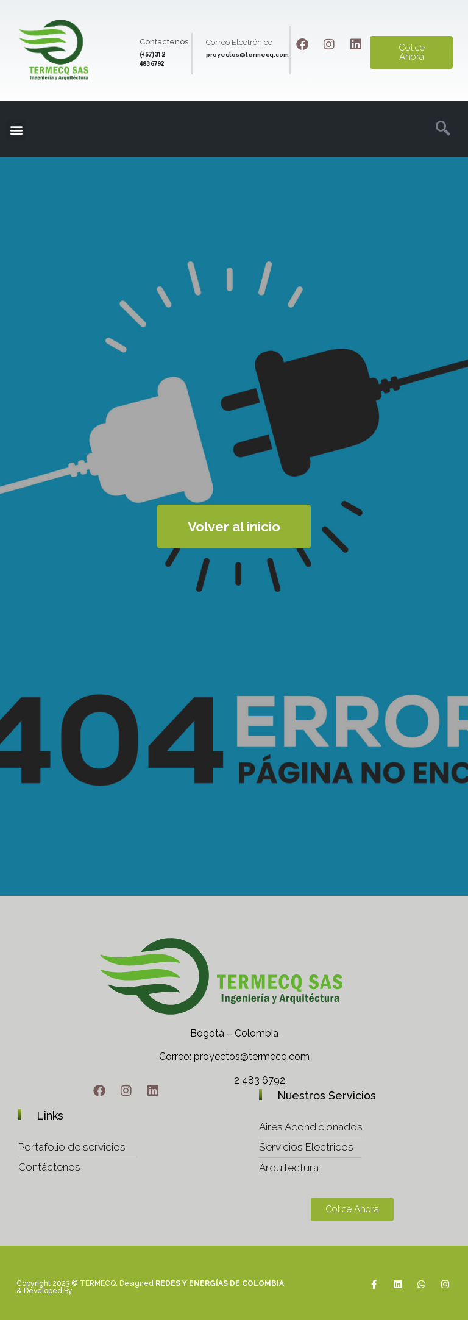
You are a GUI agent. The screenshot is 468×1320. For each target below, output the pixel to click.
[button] (16, 130)
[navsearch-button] (439, 130)
